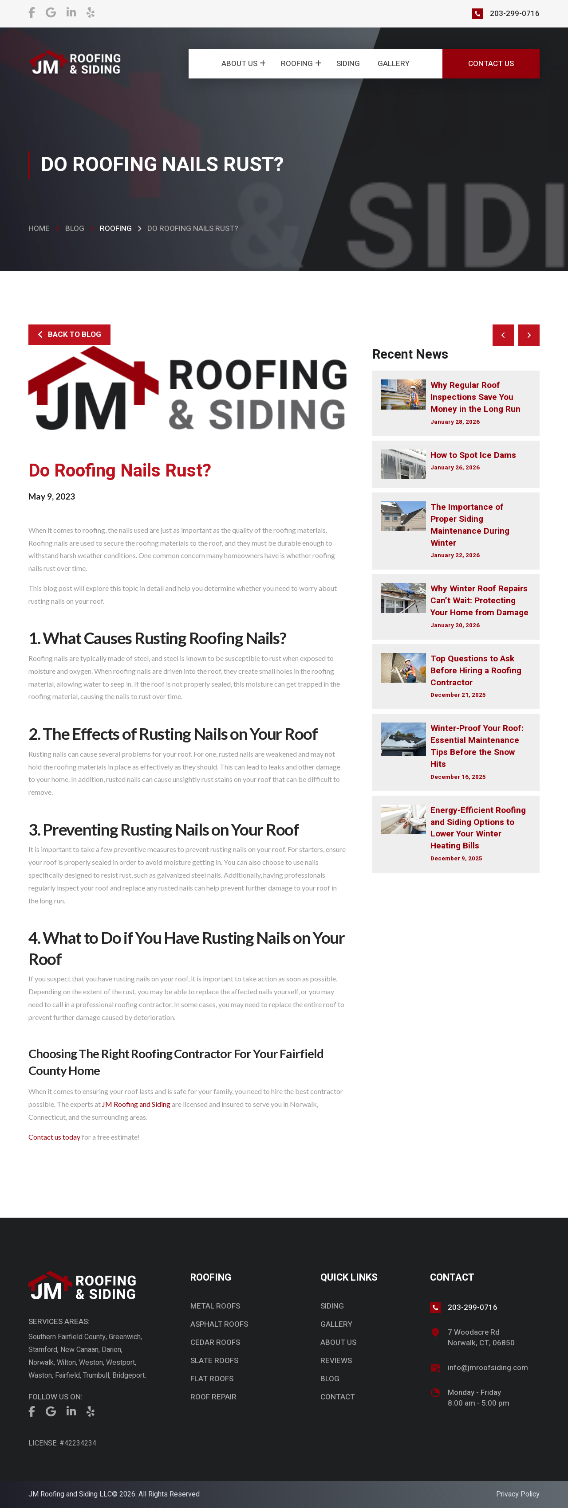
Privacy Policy (518, 1494)
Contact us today (54, 1137)
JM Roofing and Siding (136, 1104)
